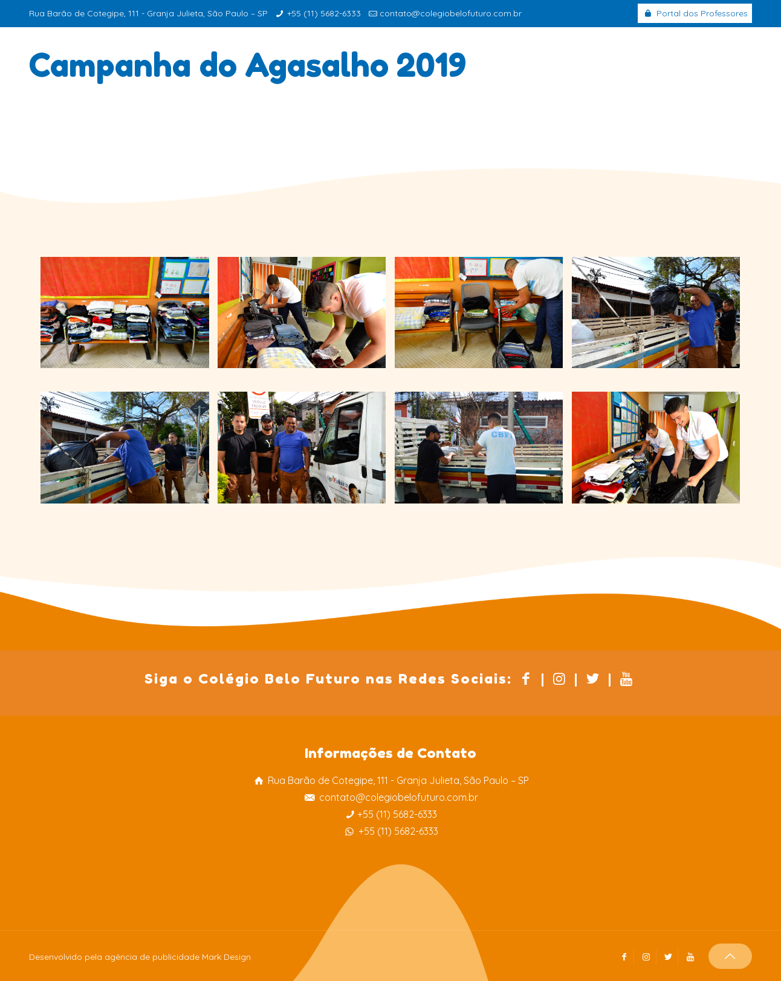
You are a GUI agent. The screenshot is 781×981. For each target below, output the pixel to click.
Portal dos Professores (695, 13)
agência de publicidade (152, 956)
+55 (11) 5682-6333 (324, 13)
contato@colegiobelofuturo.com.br (451, 13)
